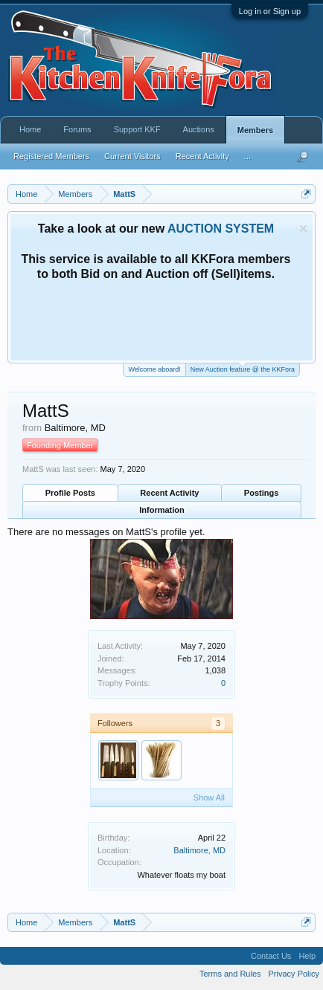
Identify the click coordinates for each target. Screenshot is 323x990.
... (247, 156)
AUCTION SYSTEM (220, 228)
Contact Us (271, 955)
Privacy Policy (294, 973)
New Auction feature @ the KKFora (243, 368)
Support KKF (137, 129)
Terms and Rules (230, 973)
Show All (209, 797)
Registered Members (51, 156)
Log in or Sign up (270, 11)
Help (307, 955)
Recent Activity (169, 492)
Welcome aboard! (154, 369)
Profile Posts (70, 492)
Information (162, 509)
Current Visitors (132, 156)
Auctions (198, 129)
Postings (261, 492)
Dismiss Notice (303, 228)
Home (30, 129)
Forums (77, 129)
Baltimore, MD (199, 850)
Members (255, 130)
